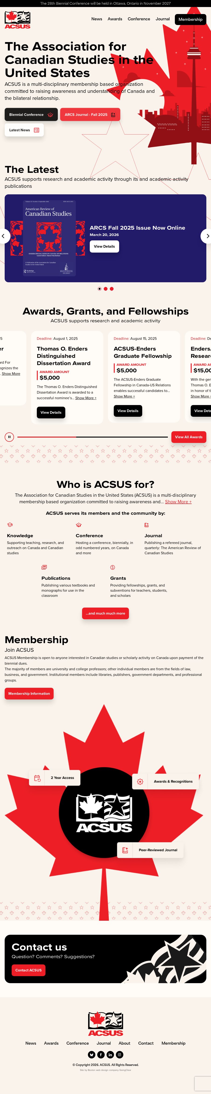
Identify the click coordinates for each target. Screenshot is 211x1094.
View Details (104, 246)
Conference (139, 19)
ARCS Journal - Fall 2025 (90, 125)
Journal (163, 19)
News (96, 19)
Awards (115, 19)
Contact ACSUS (28, 970)
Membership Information (29, 693)
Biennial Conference (31, 125)
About (124, 1044)
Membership (191, 20)
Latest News (24, 141)
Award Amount (54, 372)
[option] (105, 238)
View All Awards (189, 437)
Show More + (86, 398)
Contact (146, 1044)
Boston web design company (103, 1070)
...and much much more (105, 613)
